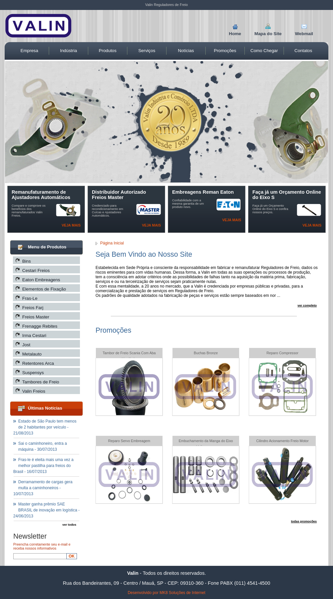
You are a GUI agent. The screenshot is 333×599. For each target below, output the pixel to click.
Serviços (146, 50)
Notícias (186, 50)
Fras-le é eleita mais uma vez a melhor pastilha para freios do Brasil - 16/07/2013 (43, 465)
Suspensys (33, 372)
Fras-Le (29, 298)
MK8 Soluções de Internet (182, 592)
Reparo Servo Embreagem (129, 441)
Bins (26, 261)
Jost (26, 344)
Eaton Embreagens (41, 279)
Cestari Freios (36, 270)
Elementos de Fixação (44, 289)
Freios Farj (32, 307)
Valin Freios (33, 391)
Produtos (107, 50)
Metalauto (32, 354)
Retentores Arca (38, 363)
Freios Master (35, 316)
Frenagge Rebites (39, 326)
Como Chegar (264, 50)
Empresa (29, 50)
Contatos (303, 50)
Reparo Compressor (283, 353)
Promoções (225, 50)
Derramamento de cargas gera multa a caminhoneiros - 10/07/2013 (42, 488)
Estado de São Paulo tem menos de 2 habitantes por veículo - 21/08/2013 (44, 427)
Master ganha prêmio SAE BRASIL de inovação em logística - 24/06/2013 (46, 510)
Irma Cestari (34, 335)
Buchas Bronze (206, 353)
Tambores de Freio (40, 381)
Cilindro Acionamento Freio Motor (282, 441)
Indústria (68, 50)
